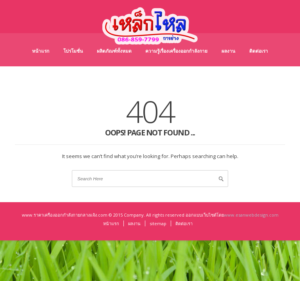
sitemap (158, 223)
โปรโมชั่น (73, 51)
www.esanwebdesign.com (251, 215)
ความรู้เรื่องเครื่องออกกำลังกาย (176, 51)
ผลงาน (228, 51)
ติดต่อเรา (258, 51)
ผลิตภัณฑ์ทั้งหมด (114, 51)
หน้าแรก (40, 51)
